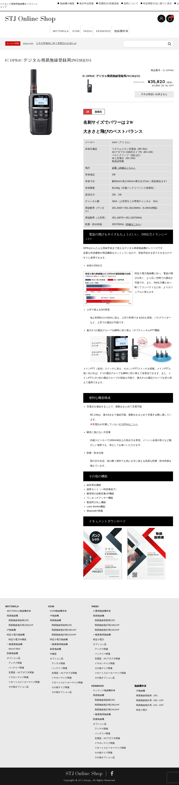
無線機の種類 (67, 3)
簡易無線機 (12, 615)
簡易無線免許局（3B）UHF (150, 700)
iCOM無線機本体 (58, 611)
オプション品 (13, 658)
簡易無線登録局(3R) (19, 620)
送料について (131, 3)
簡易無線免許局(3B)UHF (21, 625)
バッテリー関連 (16, 667)
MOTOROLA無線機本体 (19, 611)
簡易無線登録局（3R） (147, 695)
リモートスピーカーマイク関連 (24, 682)
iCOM (62, 29)
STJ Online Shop (30, 18)
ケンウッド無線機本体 (104, 690)
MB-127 (135, 155)
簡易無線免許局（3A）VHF (149, 705)
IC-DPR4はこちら (128, 424)
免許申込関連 (86, 3)
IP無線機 (11, 630)
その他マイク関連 (60, 687)
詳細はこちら (133, 224)
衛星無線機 (55, 649)
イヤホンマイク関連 (19, 677)
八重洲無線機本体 (102, 611)
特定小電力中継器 (17, 639)
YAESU (85, 29)
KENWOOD (113, 29)
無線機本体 (146, 29)
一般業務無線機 (14, 644)
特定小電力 (98, 639)
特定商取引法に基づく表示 (157, 3)
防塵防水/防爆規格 (109, 3)
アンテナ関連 (15, 663)
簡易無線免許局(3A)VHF (64, 634)
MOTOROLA (34, 29)
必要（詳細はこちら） (124, 168)
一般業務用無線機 (59, 644)
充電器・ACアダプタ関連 (21, 672)
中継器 (53, 654)
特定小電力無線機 (16, 634)
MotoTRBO (14, 649)
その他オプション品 (19, 687)
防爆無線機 (12, 653)
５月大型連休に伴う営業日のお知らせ (56, 43)
